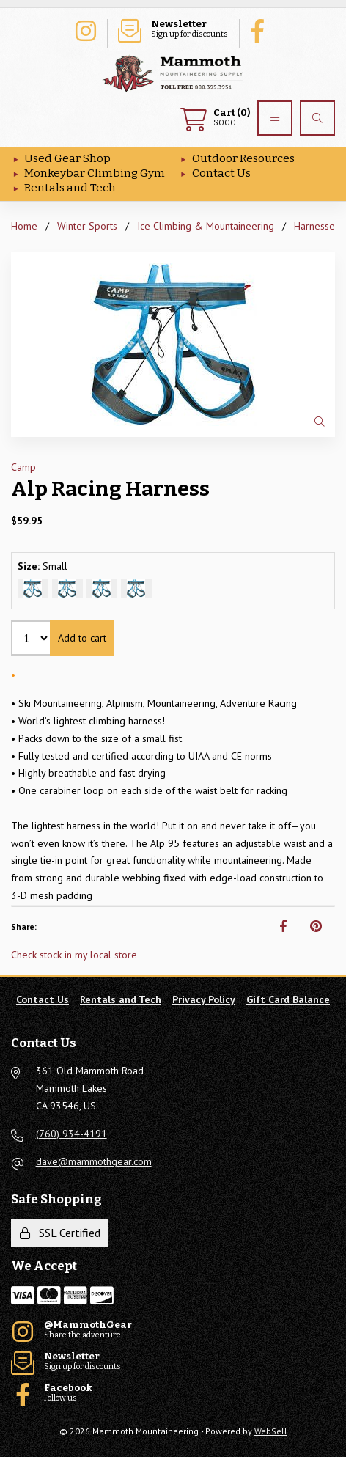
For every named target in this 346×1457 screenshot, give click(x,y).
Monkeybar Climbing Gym (94, 173)
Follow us (261, 29)
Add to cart (82, 638)
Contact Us (221, 173)
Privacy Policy (203, 999)
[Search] (317, 118)
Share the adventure (85, 29)
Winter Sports (87, 225)
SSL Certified (60, 1232)
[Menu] (274, 118)
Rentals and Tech (70, 187)
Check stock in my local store (74, 954)
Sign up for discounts (173, 29)
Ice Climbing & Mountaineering (205, 225)
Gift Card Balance (288, 999)
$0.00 (215, 118)
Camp (23, 467)
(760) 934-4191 (71, 1133)
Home (24, 225)
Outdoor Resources (243, 158)
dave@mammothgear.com (94, 1161)
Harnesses (316, 225)
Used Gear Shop (67, 158)
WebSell (270, 1430)
